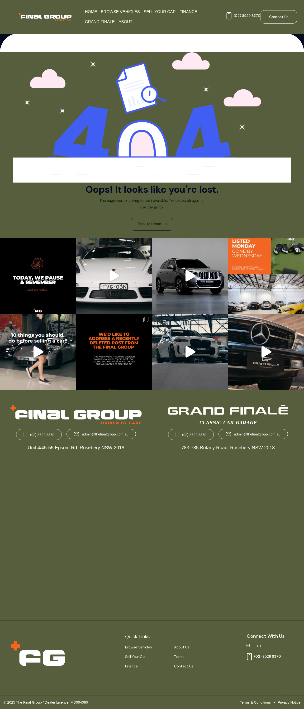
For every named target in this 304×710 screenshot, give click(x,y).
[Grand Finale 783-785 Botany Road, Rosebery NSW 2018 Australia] (227, 534)
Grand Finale (100, 21)
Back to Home (152, 224)
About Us (182, 648)
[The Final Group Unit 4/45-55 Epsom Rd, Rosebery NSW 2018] (77, 534)
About (126, 21)
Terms (179, 657)
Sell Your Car (160, 12)
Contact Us (183, 667)
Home (91, 12)
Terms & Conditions (255, 702)
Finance (188, 12)
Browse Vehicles (120, 12)
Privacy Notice (289, 702)
